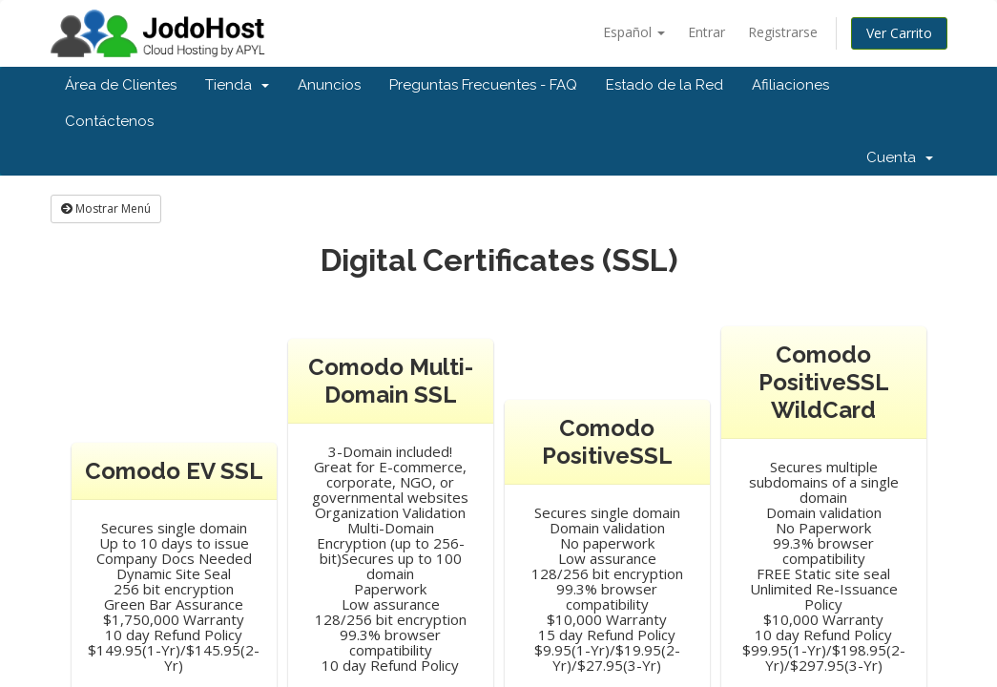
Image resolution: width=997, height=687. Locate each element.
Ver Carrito (899, 33)
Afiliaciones (790, 85)
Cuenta (899, 157)
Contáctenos (109, 121)
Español (634, 32)
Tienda (237, 85)
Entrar (706, 32)
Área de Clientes (121, 85)
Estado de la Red (664, 85)
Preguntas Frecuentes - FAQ (483, 85)
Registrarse (783, 32)
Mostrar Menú (106, 208)
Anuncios (329, 85)
